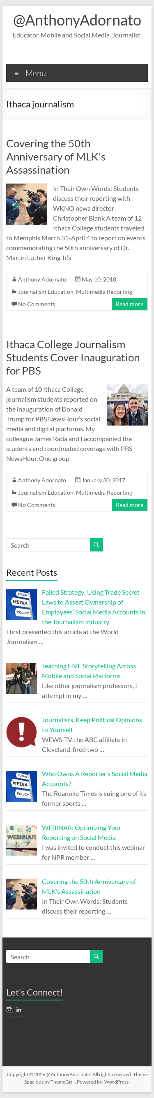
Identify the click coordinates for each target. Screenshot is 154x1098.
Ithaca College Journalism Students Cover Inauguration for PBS (73, 357)
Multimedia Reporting (104, 291)
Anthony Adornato (42, 279)
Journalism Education (46, 291)
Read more (129, 303)
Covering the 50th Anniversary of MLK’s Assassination (56, 156)
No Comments (36, 303)
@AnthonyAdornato (77, 20)
